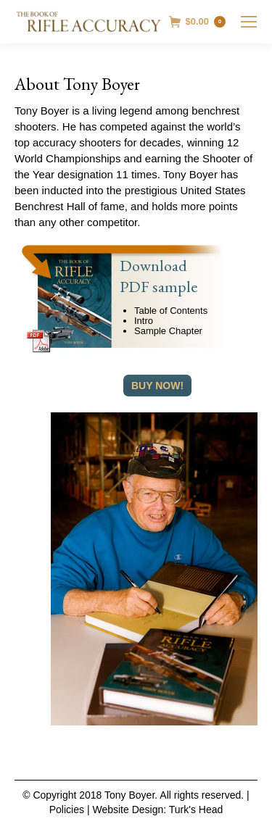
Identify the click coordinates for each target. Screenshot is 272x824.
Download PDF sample (158, 276)
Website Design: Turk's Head (157, 809)
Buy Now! (157, 385)
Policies (66, 809)
